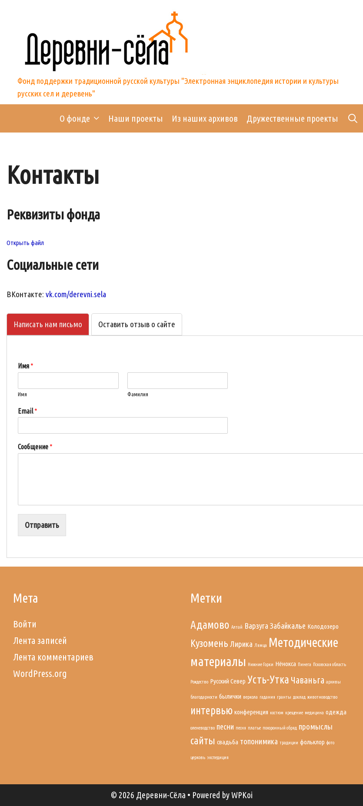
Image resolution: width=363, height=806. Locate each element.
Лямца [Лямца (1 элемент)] (260, 645)
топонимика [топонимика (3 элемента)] (259, 741)
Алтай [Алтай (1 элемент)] (237, 627)
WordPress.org (40, 673)
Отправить (42, 525)
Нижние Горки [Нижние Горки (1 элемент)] (260, 664)
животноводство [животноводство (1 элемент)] (322, 697)
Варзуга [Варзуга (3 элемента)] (256, 625)
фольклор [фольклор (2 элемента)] (312, 742)
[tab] (48, 324)
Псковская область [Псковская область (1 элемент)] (329, 664)
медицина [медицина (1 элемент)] (314, 712)
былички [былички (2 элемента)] (230, 696)
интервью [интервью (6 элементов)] (211, 710)
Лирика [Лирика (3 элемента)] (241, 644)
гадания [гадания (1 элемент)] (267, 697)
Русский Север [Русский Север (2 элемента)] (228, 681)
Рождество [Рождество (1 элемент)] (199, 681)
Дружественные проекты (292, 118)
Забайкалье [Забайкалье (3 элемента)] (288, 625)
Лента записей (40, 640)
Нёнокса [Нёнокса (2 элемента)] (285, 663)
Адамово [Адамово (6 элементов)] (210, 624)
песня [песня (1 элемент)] (241, 727)
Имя (22, 394)
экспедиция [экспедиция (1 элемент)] (218, 757)
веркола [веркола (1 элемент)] (250, 697)
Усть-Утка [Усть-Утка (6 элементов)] (268, 679)
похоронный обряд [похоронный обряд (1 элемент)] (280, 727)
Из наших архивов (205, 118)
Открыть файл (25, 242)
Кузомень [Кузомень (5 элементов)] (209, 643)
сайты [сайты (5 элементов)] (202, 740)
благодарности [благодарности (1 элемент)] (203, 697)
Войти (25, 623)
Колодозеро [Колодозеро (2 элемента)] (323, 626)
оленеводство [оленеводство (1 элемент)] (202, 727)
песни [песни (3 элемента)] (225, 726)
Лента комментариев (53, 656)
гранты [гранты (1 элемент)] (284, 697)
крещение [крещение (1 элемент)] (294, 712)
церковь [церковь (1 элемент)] (197, 757)
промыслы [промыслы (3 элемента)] (316, 726)
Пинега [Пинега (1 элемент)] (304, 664)
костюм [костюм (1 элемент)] (276, 712)
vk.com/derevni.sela (76, 294)
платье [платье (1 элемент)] (254, 727)
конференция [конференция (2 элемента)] (251, 712)
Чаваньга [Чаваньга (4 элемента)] (307, 680)
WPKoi (242, 795)
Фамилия (137, 394)
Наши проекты (135, 118)
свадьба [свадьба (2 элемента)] (227, 742)
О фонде (82, 118)
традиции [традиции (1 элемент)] (289, 742)
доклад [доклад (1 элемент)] (299, 697)
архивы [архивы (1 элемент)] (333, 681)
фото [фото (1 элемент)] (330, 742)
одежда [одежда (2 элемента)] (336, 712)
